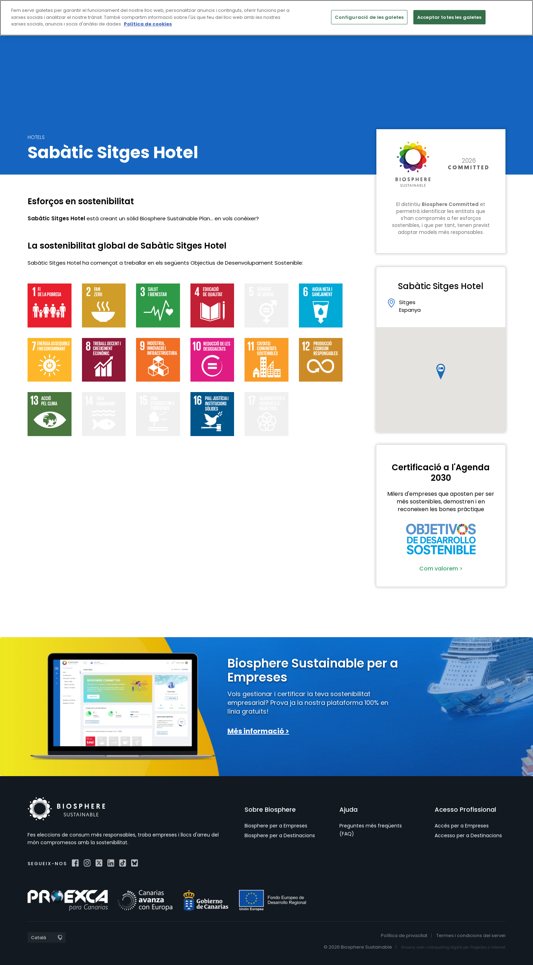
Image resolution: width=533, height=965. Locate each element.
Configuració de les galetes (369, 17)
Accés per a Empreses (462, 825)
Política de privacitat (404, 935)
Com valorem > (441, 569)
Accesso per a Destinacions (468, 835)
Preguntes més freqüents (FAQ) (370, 829)
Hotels (36, 137)
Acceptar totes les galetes (449, 17)
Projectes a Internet (487, 947)
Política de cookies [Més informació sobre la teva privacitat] (148, 24)
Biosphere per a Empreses (276, 825)
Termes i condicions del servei (470, 935)
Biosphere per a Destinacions (280, 835)
